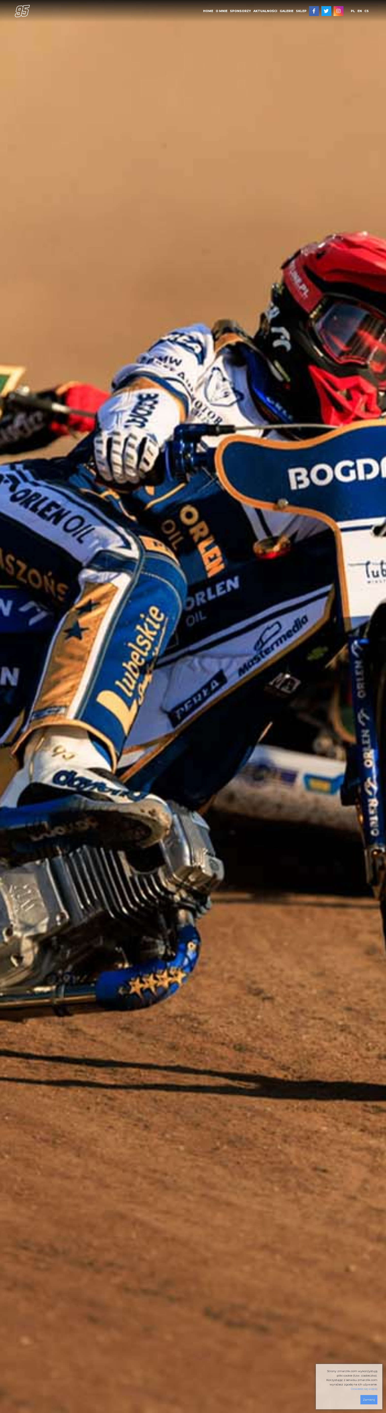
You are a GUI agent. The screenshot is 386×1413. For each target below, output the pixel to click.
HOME (208, 11)
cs (366, 11)
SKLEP (301, 11)
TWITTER (326, 11)
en (359, 11)
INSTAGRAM (338, 11)
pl (353, 11)
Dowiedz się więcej (364, 1389)
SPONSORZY (240, 11)
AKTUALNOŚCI (265, 11)
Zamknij (369, 1399)
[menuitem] (208, 11)
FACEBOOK (314, 11)
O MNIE (221, 11)
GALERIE (286, 11)
